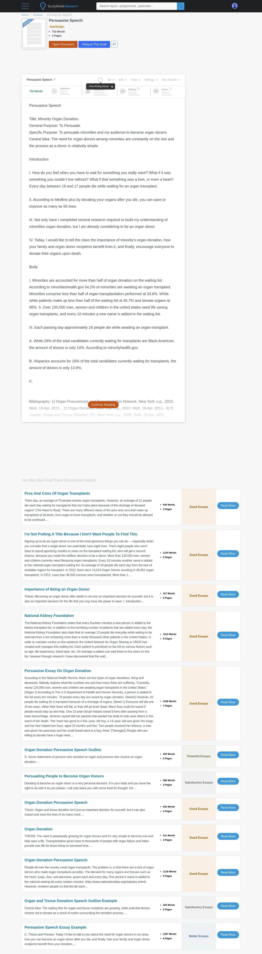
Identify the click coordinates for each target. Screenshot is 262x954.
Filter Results (171, 79)
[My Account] (236, 5)
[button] (25, 7)
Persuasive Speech (59, 15)
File (110, 79)
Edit (122, 79)
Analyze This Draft (94, 44)
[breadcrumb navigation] (131, 15)
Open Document (63, 44)
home (25, 15)
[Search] (180, 6)
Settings (150, 79)
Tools (135, 79)
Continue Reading (103, 404)
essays (38, 15)
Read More (228, 505)
